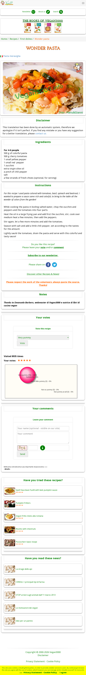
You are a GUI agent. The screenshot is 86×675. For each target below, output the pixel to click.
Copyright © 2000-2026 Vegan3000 (43, 652)
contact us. (41, 133)
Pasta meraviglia (10, 56)
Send (22, 454)
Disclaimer (43, 655)
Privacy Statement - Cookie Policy (40, 672)
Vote (22, 343)
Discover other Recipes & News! (43, 274)
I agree (63, 672)
